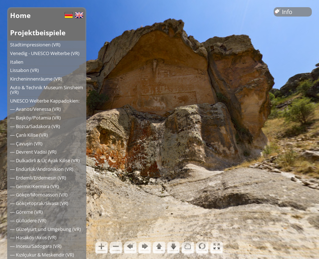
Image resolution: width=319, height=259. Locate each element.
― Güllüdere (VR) (28, 220)
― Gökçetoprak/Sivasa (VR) (39, 203)
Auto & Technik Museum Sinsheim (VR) (46, 89)
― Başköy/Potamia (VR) (35, 117)
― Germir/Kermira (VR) (34, 186)
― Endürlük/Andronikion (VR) (41, 169)
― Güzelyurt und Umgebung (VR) (45, 229)
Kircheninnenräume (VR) (36, 79)
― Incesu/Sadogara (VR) (35, 246)
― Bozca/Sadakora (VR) (35, 126)
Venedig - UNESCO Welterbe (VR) (44, 53)
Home (20, 15)
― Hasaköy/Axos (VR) (33, 237)
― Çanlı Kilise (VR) (29, 135)
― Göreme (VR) (26, 212)
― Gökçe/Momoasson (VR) (39, 194)
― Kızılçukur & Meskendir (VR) (42, 254)
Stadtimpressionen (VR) (35, 44)
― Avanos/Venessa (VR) (35, 109)
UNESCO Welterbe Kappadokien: (44, 100)
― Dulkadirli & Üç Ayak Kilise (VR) (45, 160)
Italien (16, 62)
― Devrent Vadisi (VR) (33, 152)
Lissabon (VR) (24, 70)
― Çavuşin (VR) (26, 143)
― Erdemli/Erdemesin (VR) (38, 177)
